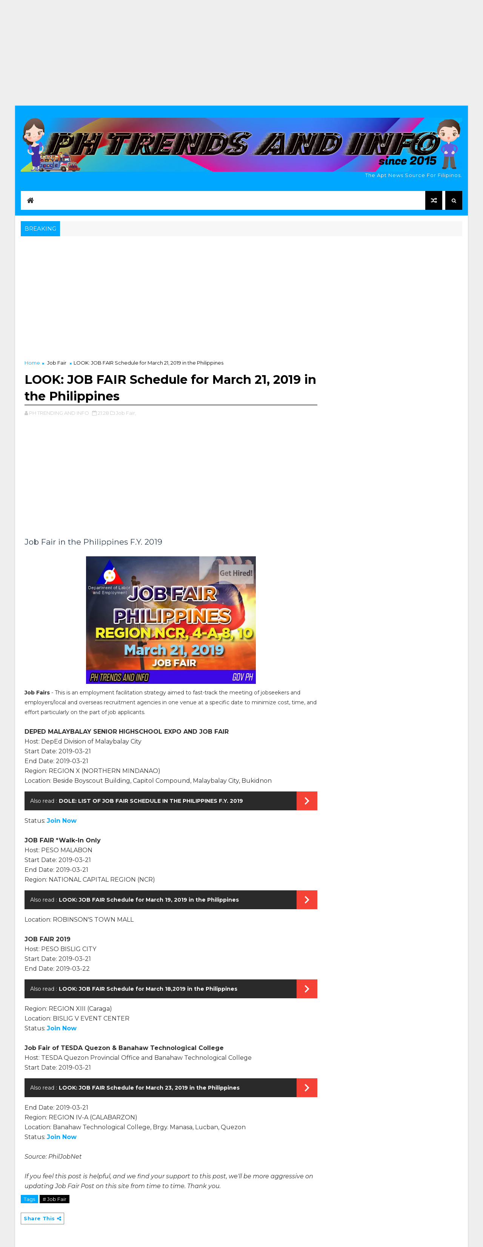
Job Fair (56, 363)
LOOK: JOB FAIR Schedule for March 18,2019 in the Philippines (148, 988)
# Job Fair (54, 1199)
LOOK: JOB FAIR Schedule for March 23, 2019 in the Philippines (149, 1087)
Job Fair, (126, 413)
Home (32, 363)
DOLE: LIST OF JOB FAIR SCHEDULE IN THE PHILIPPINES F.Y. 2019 (151, 800)
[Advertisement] (241, 53)
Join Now (62, 820)
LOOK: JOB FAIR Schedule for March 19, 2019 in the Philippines (149, 899)
